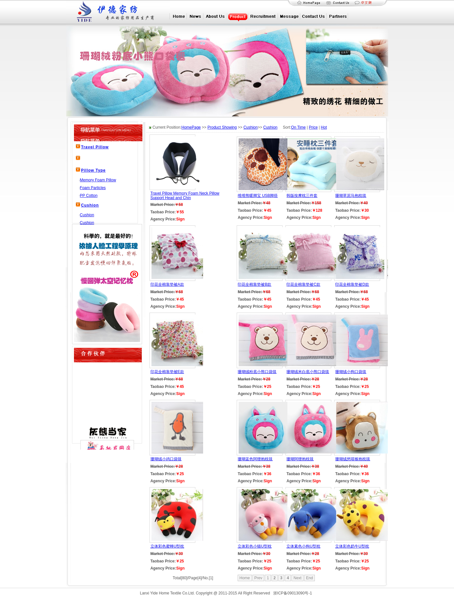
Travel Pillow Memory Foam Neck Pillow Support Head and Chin (185, 195)
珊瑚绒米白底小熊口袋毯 (307, 371)
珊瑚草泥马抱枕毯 (350, 195)
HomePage (191, 127)
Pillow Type (93, 170)
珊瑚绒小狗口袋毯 (350, 371)
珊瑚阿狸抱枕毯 (300, 459)
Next (298, 578)
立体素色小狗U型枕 (303, 546)
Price (313, 127)
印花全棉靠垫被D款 (352, 284)
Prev (258, 578)
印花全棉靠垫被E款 (167, 371)
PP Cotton (88, 195)
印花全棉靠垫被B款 (254, 284)
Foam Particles (93, 188)
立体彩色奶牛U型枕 (352, 546)
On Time (298, 127)
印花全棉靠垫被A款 (167, 284)
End (309, 578)
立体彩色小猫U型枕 (255, 546)
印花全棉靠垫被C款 (303, 284)
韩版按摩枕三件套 (301, 195)
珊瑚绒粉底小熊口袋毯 (257, 371)
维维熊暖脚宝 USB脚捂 (258, 195)
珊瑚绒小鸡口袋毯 (165, 459)
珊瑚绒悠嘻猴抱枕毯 (352, 459)
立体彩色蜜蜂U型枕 (167, 546)
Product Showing (222, 127)
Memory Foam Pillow (98, 180)
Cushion (90, 205)
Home (245, 578)
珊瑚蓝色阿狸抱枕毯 (255, 459)
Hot (324, 127)
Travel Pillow (95, 147)
